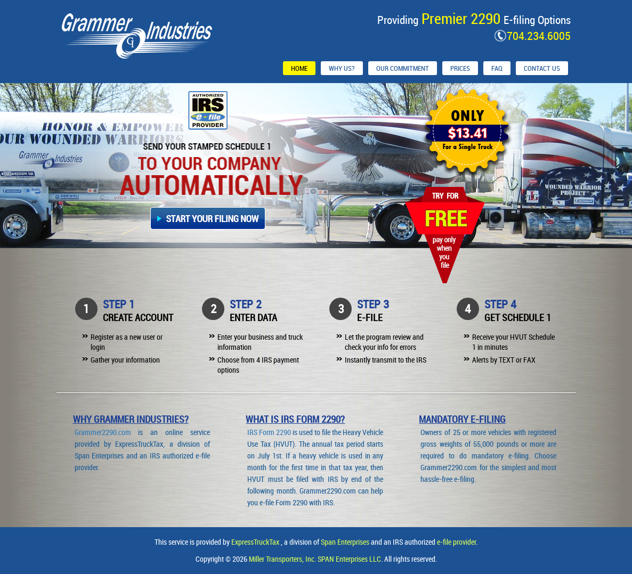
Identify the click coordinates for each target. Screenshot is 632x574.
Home (299, 68)
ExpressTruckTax (256, 542)
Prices (460, 68)
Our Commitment (402, 68)
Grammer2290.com (103, 432)
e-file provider (456, 542)
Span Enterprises (346, 542)
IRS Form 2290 (269, 432)
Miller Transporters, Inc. (283, 559)
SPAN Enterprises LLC (349, 559)
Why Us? (342, 68)
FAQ (497, 68)
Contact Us (542, 68)
